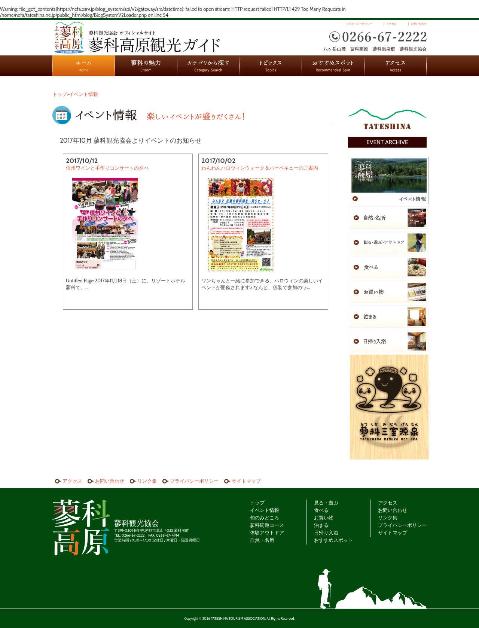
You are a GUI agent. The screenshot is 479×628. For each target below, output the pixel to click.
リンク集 (147, 481)
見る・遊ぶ (326, 503)
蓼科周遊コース (267, 525)
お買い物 (323, 518)
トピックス (271, 65)
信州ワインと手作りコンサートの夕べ (107, 168)
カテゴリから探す (208, 65)
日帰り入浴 (326, 533)
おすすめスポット (333, 65)
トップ (59, 94)
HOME (83, 65)
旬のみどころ (264, 518)
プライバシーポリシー (359, 23)
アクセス (391, 23)
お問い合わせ (419, 23)
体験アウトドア (267, 533)
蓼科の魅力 (146, 65)
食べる (321, 510)
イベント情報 (83, 94)
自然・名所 (262, 540)
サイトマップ (246, 481)
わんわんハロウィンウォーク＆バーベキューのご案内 (259, 168)
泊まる (321, 525)
